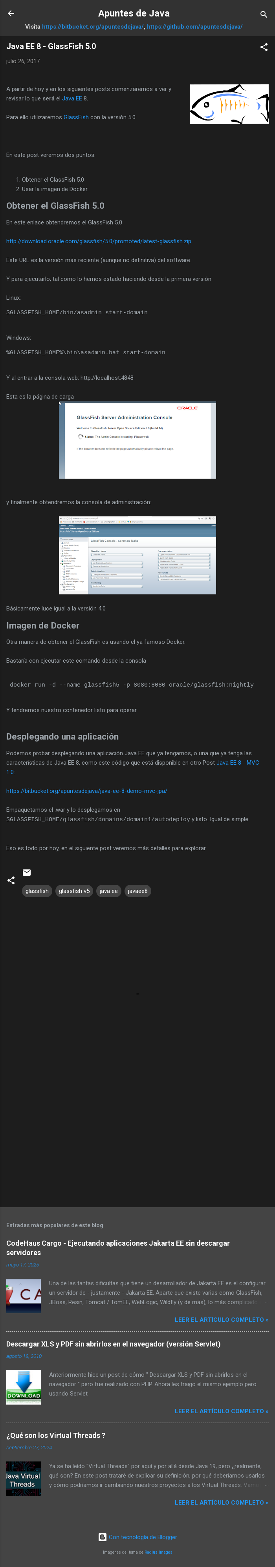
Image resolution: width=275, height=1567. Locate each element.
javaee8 (138, 890)
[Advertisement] (137, 1139)
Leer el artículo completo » (222, 1319)
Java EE (72, 98)
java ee (109, 890)
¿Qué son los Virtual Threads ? (55, 1435)
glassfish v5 (74, 890)
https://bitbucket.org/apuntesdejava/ (93, 26)
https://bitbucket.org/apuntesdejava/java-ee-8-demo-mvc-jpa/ (86, 790)
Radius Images (158, 1551)
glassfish (37, 890)
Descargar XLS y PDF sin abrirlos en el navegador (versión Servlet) (113, 1343)
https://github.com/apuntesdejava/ (195, 26)
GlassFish (76, 117)
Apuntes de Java (134, 13)
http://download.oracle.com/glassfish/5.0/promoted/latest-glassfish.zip (98, 241)
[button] (264, 48)
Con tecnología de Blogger (137, 1536)
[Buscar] (264, 16)
